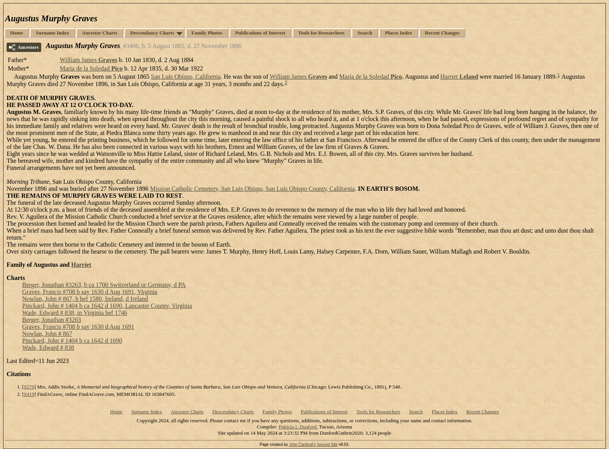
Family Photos (207, 33)
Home (16, 33)
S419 (29, 394)
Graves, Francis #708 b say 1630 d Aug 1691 (78, 326)
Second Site (327, 444)
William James (88, 60)
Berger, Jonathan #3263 (51, 319)
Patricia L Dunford (297, 427)
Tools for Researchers (321, 33)
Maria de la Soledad (91, 68)
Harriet (459, 76)
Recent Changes (442, 33)
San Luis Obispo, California (186, 76)
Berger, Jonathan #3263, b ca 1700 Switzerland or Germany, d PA (104, 284)
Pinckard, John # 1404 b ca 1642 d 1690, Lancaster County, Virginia (107, 305)
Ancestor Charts (99, 33)
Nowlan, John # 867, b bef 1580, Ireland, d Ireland (85, 298)
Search (364, 33)
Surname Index (52, 33)
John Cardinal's (302, 444)
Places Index (398, 33)
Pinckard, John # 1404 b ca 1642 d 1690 (72, 340)
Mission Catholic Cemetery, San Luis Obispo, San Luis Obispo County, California (252, 188)
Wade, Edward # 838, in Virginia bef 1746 (74, 312)
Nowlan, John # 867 (47, 333)
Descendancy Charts (152, 33)
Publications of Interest (260, 33)
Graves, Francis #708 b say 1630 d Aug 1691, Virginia (89, 291)
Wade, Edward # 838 (48, 347)
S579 (29, 387)
